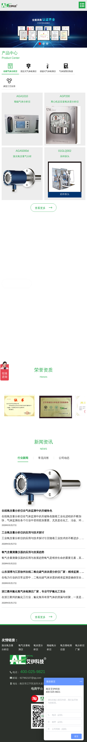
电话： (28, 672)
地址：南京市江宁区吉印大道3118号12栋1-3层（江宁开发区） (44, 683)
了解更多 (12, 283)
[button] (40, 43)
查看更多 (40, 208)
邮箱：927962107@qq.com (26, 678)
